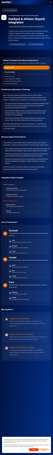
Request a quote (26, 67)
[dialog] (26, 445)
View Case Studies (26, 72)
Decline (44, 449)
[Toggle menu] (50, 2)
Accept (33, 449)
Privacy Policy (16, 442)
